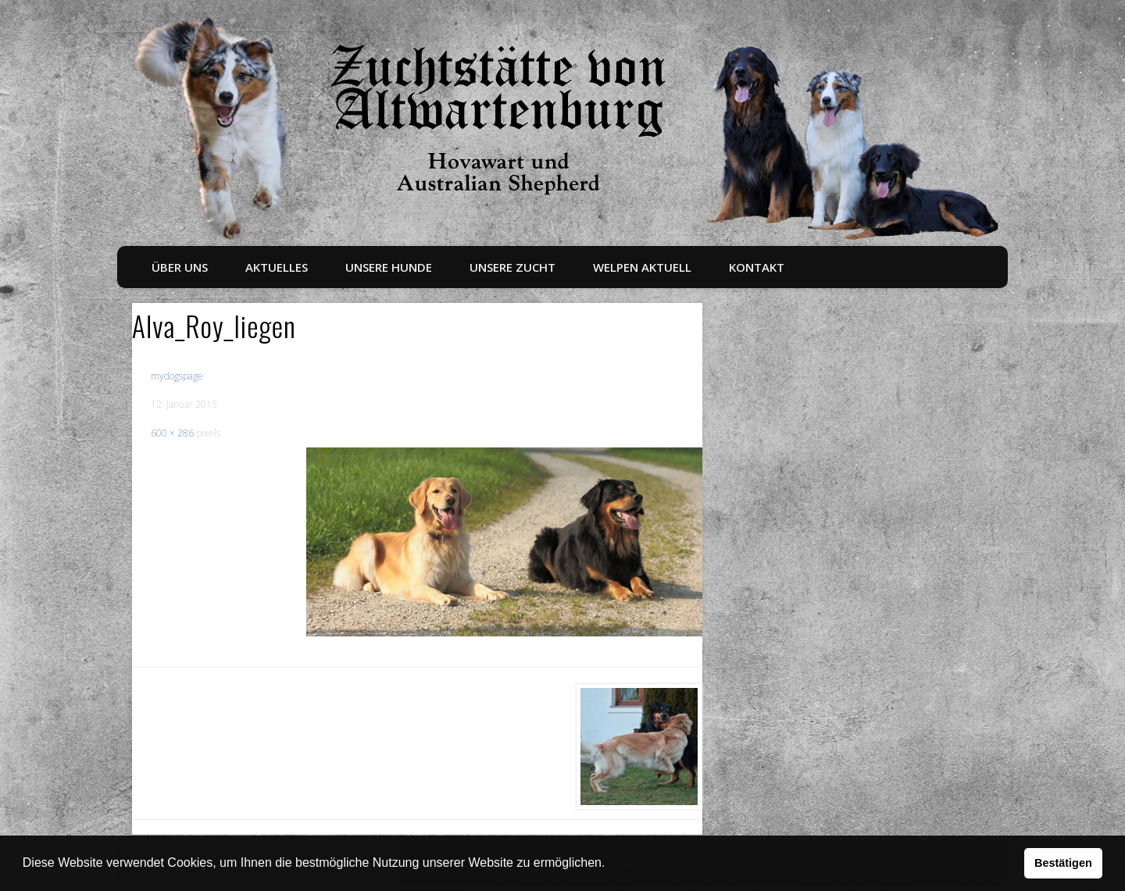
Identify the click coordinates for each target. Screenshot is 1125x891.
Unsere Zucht (512, 267)
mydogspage (177, 376)
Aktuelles (276, 267)
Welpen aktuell (642, 267)
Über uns (180, 267)
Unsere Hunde (388, 267)
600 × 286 (172, 433)
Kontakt (756, 267)
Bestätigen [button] (1063, 863)
